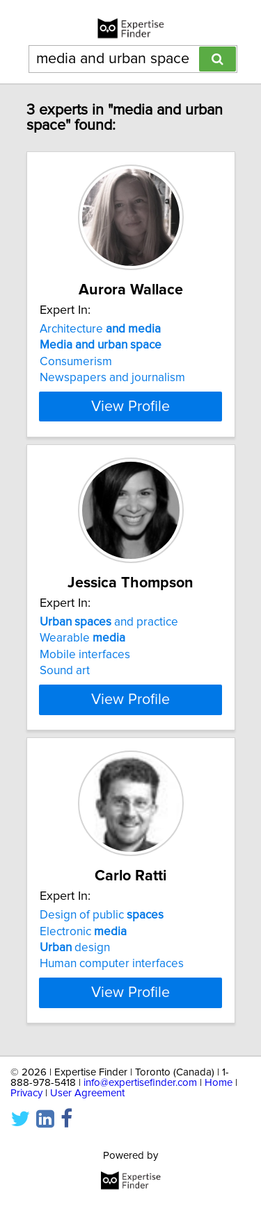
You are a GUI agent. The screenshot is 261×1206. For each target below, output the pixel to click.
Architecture (100, 329)
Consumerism (76, 361)
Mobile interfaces (85, 654)
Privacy (26, 1093)
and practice (109, 622)
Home (218, 1083)
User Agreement (87, 1093)
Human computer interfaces (112, 963)
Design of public (102, 915)
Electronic (83, 931)
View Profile (130, 406)
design (75, 947)
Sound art (65, 670)
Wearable (82, 638)
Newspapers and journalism (112, 377)
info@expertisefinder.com (140, 1083)
